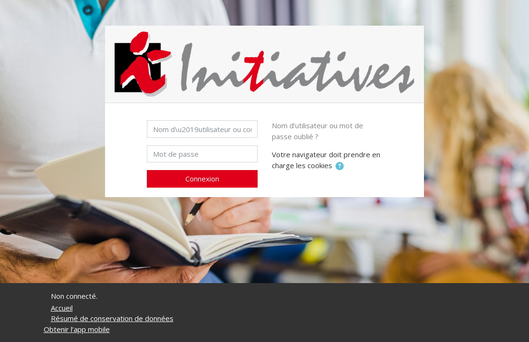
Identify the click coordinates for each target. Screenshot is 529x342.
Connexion (202, 178)
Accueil (62, 308)
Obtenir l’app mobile (77, 329)
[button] (339, 166)
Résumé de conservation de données (112, 318)
